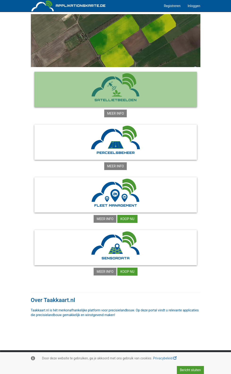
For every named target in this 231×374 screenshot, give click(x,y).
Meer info (115, 113)
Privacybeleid (165, 358)
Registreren (172, 6)
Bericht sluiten (190, 370)
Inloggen (194, 6)
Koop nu (127, 219)
